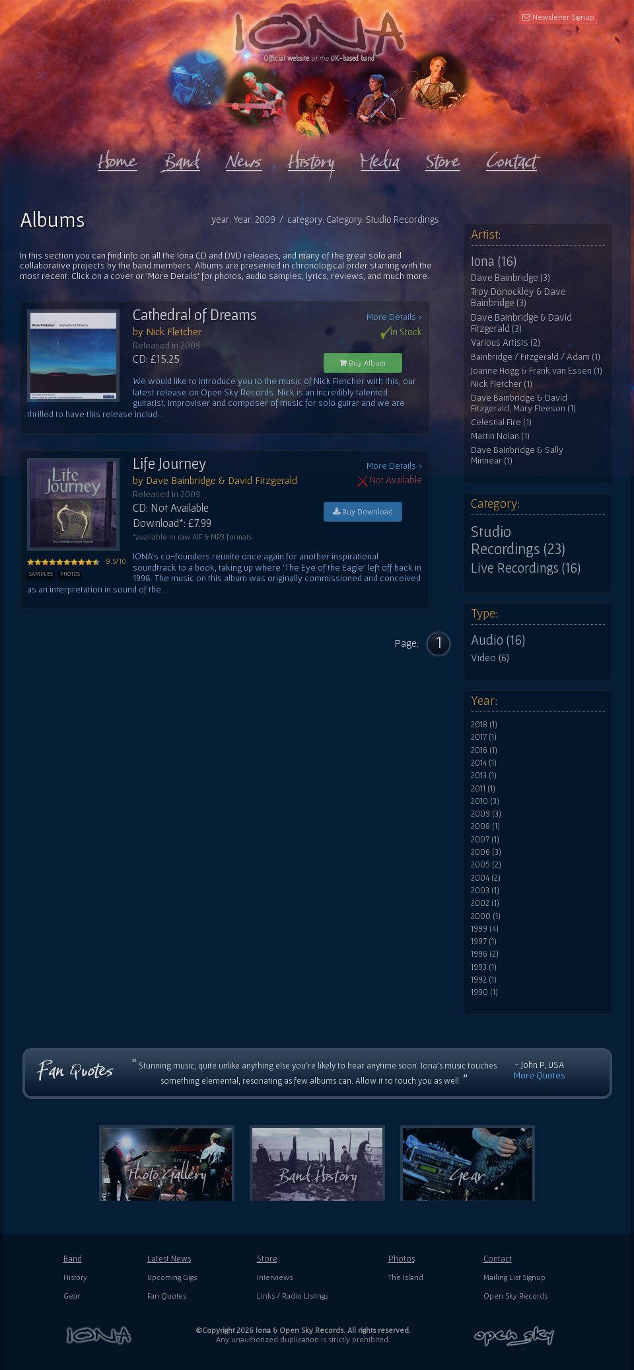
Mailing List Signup (514, 1277)
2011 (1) (483, 788)
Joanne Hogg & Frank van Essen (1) (536, 371)
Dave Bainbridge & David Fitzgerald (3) (521, 323)
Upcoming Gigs (172, 1277)
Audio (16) (498, 640)
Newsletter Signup (558, 17)
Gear (71, 1295)
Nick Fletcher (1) (501, 384)
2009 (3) (486, 814)
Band (72, 1259)
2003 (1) (485, 890)
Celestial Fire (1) (501, 422)
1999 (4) (485, 929)
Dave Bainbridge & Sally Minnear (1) (517, 455)
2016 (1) (484, 750)
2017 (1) (484, 737)
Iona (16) (493, 261)
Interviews (275, 1277)
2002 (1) (485, 903)
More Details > (394, 317)
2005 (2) (486, 864)
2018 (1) (484, 724)
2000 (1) (486, 916)
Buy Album (362, 362)
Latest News (169, 1259)
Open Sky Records (515, 1295)
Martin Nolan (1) (500, 436)
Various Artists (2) (505, 342)
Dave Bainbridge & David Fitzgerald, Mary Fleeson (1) (523, 403)
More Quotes (539, 1075)
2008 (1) (485, 826)
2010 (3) (485, 801)
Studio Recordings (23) (518, 540)
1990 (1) (484, 992)
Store (267, 1259)
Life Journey (169, 463)
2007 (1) (485, 839)
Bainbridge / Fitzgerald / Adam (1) (535, 357)
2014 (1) (484, 763)
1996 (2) (485, 954)
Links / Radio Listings (292, 1295)
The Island (405, 1277)
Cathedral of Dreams (195, 314)
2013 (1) (484, 775)
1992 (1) (484, 980)
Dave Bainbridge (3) (510, 277)
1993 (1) (484, 967)
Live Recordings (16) (526, 568)
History (75, 1277)
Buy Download (363, 511)
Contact (497, 1259)
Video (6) (490, 657)
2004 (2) (486, 878)
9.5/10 (76, 561)
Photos (401, 1259)
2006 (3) (486, 852)
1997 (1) (484, 941)
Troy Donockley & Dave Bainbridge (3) (518, 297)
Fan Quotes (166, 1295)
